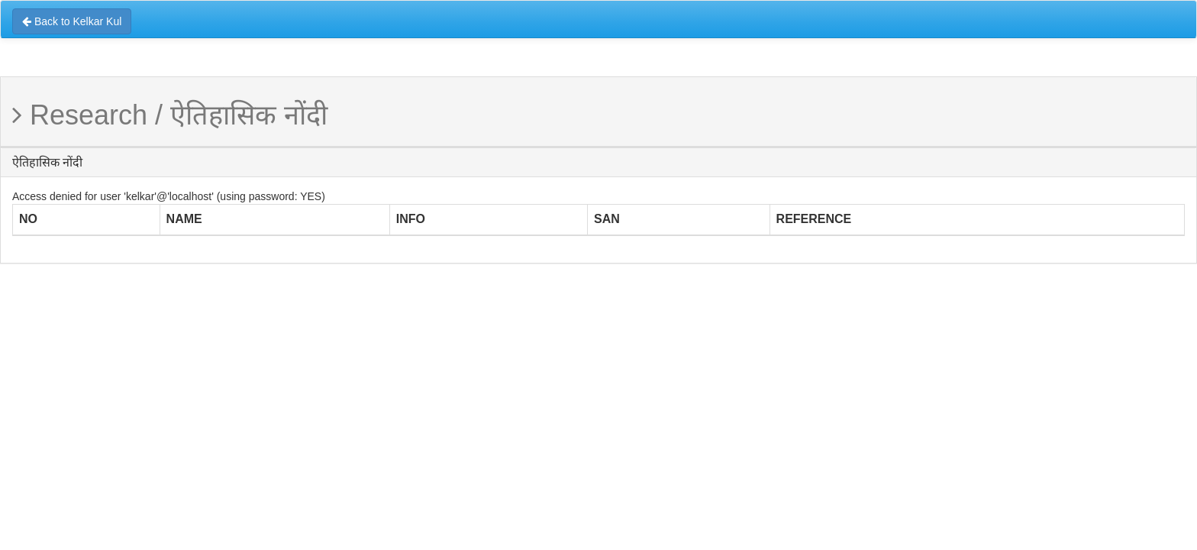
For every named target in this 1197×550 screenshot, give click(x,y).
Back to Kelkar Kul (71, 21)
